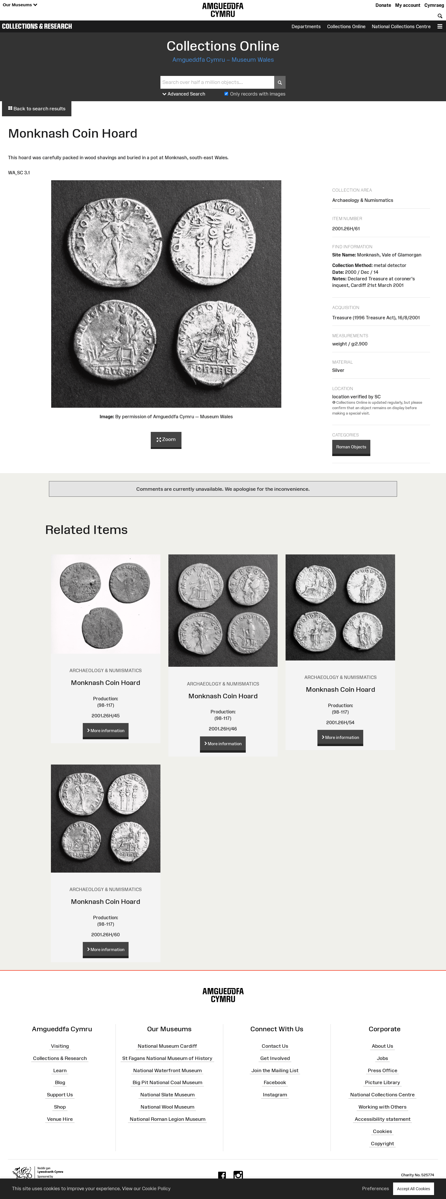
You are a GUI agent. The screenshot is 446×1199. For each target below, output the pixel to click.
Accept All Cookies (413, 1188)
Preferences (375, 1188)
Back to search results (36, 108)
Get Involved (275, 1058)
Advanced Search (183, 94)
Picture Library (382, 1082)
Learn (60, 1070)
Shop (60, 1107)
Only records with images (258, 93)
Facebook (275, 1082)
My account (407, 5)
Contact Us (275, 1046)
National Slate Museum (167, 1094)
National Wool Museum (167, 1107)
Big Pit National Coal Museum (167, 1082)
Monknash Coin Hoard (105, 682)
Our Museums (20, 5)
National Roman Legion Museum (167, 1119)
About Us (382, 1046)
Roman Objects (351, 446)
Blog (60, 1082)
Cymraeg (434, 5)
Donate (383, 5)
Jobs (382, 1058)
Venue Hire (60, 1119)
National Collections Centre (401, 26)
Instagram (275, 1094)
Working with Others (382, 1107)
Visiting (60, 1046)
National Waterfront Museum (167, 1070)
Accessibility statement (382, 1119)
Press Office (382, 1070)
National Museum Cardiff (167, 1046)
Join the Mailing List (274, 1070)
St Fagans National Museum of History (167, 1058)
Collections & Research (37, 26)
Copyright (382, 1143)
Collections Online (346, 26)
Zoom (166, 439)
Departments (306, 26)
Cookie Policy (156, 1188)
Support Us (60, 1094)
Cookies (382, 1131)
